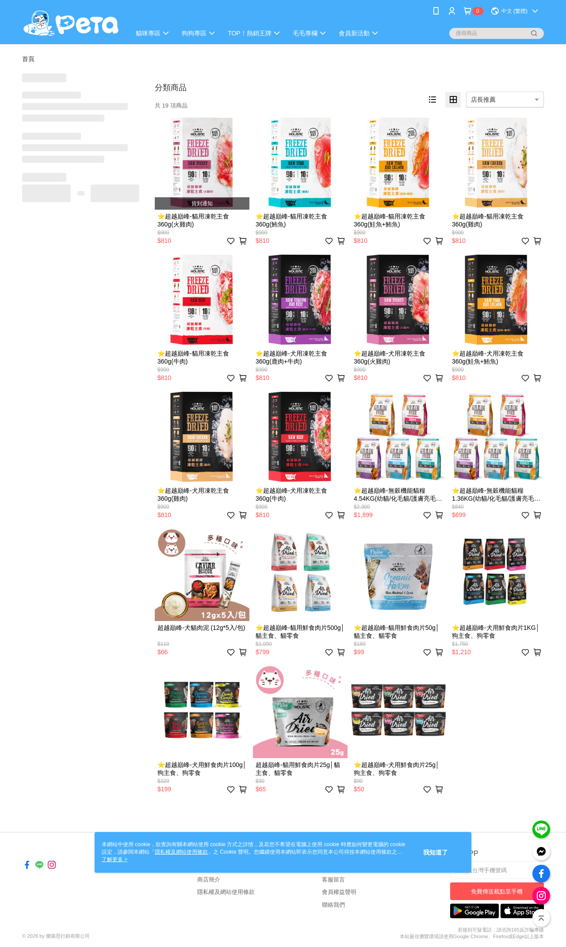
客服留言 (333, 879)
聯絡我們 (333, 904)
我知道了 (435, 852)
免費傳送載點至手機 (497, 891)
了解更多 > (114, 859)
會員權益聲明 (339, 892)
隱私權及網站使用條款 (226, 892)
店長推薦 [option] (483, 99)
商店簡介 (208, 879)
